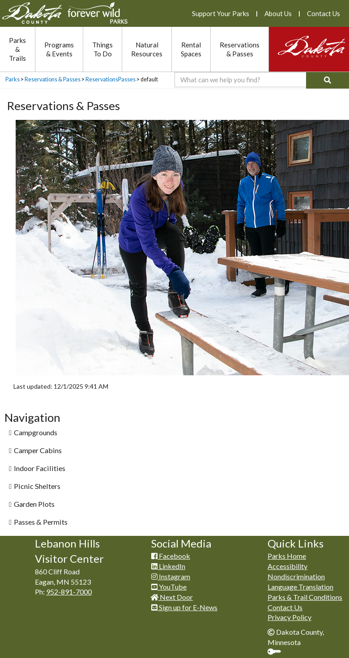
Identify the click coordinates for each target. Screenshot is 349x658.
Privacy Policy (289, 617)
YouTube (169, 586)
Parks (12, 79)
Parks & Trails (17, 49)
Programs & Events (59, 49)
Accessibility (287, 566)
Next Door (172, 597)
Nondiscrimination (296, 576)
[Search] (327, 80)
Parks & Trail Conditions (305, 597)
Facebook (170, 556)
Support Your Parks (220, 13)
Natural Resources (146, 49)
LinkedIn (168, 566)
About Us (278, 13)
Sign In (278, 652)
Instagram (170, 576)
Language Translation (300, 586)
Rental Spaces (191, 49)
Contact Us (323, 13)
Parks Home (287, 556)
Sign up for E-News (184, 607)
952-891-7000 (69, 591)
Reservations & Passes (240, 49)
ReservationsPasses (110, 79)
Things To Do (102, 49)
